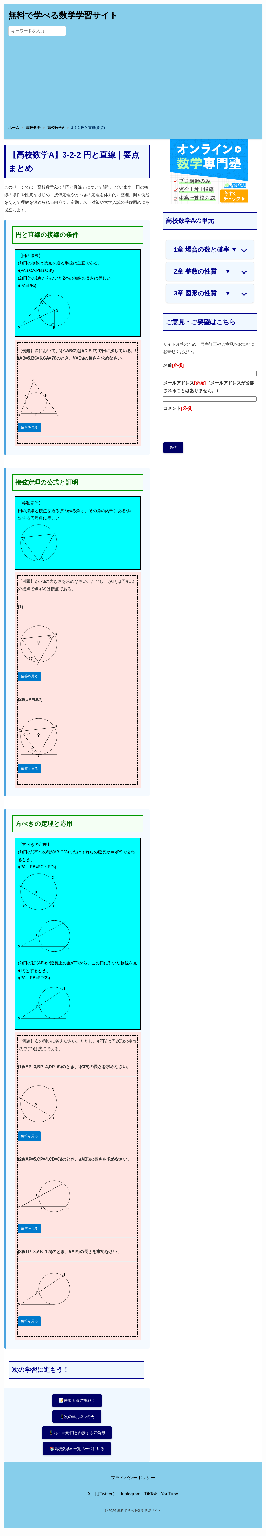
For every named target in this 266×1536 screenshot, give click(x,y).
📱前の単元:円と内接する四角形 (77, 1434)
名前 (173, 365)
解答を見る (29, 427)
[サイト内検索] (37, 31)
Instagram (131, 1497)
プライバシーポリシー (133, 1480)
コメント (177, 408)
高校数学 (33, 128)
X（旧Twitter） (102, 1497)
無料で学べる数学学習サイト (63, 15)
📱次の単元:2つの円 (77, 1417)
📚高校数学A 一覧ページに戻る (77, 1451)
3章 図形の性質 (202, 293)
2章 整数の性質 (202, 271)
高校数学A (55, 128)
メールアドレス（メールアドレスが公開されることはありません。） (208, 387)
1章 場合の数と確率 (205, 249)
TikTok (150, 1497)
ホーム (13, 128)
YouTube (169, 1497)
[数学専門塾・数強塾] (209, 202)
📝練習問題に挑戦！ (77, 1400)
